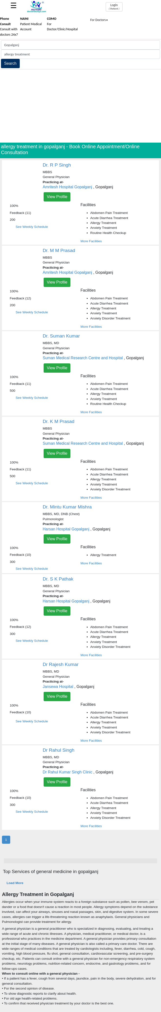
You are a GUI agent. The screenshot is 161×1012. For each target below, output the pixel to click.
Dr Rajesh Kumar (60, 664)
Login (114, 6)
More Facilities (91, 241)
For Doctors (99, 20)
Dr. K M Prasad (58, 421)
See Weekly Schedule (32, 227)
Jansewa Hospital (58, 687)
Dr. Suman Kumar (61, 335)
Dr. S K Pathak (58, 578)
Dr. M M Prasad (59, 250)
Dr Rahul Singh (58, 750)
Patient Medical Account (31, 24)
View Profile (57, 197)
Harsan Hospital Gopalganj (66, 529)
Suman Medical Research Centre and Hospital (83, 358)
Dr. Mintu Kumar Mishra (67, 506)
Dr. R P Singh (57, 165)
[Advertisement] (80, 106)
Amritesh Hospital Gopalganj (67, 187)
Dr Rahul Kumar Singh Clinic (67, 772)
